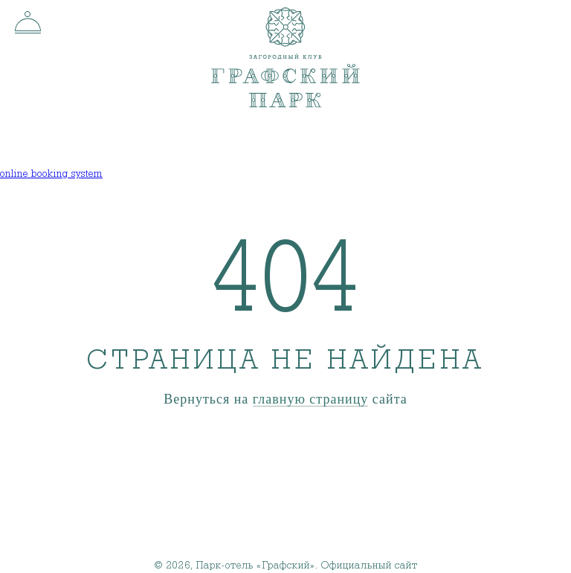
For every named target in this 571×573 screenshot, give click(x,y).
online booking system (51, 173)
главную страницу (310, 399)
